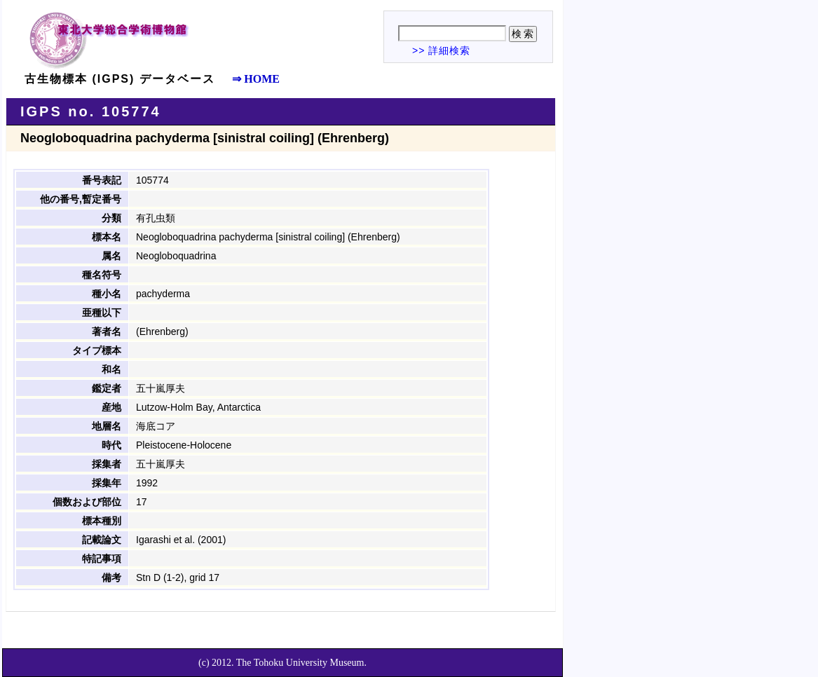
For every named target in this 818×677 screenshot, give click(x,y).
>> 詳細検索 (441, 50)
